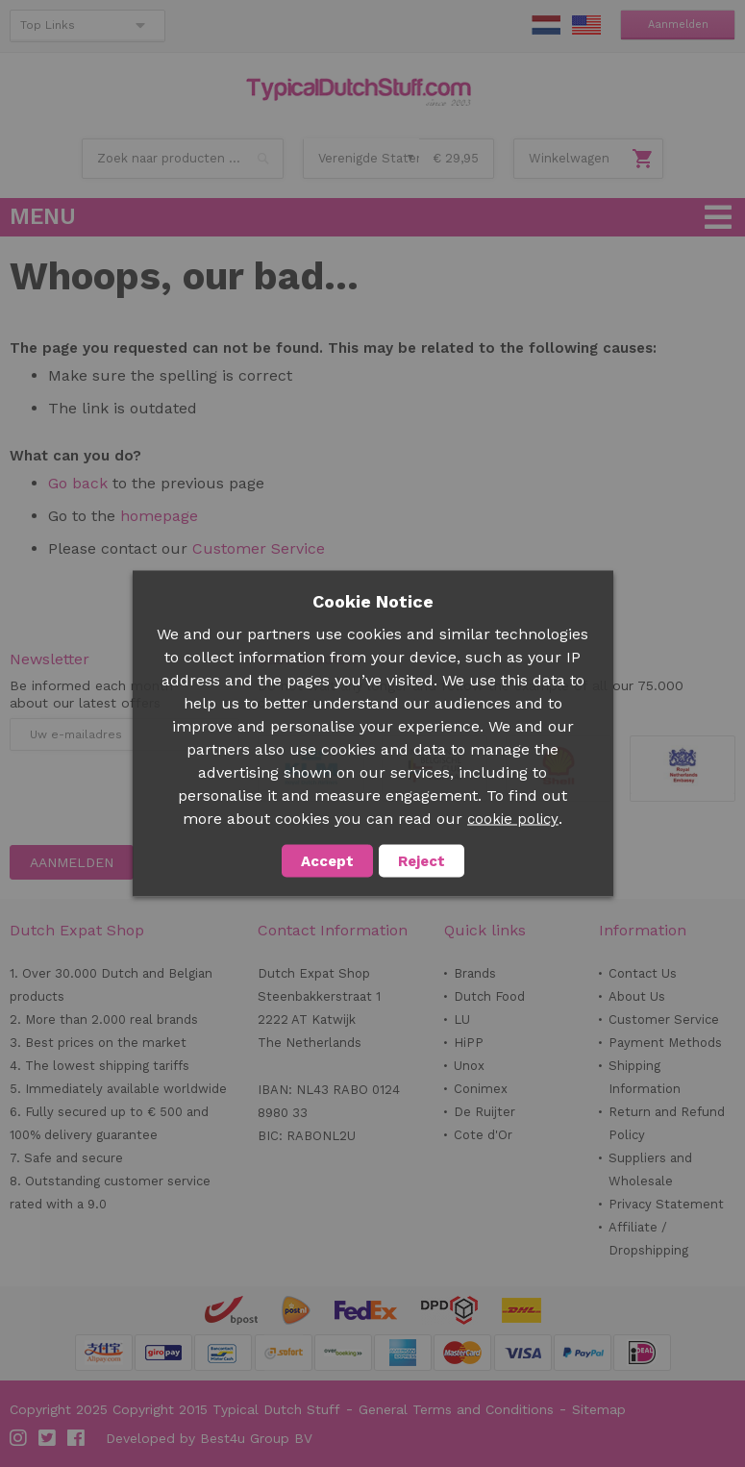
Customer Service (258, 548)
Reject (421, 861)
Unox (469, 1065)
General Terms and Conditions (456, 1409)
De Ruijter (484, 1112)
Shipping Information (644, 1077)
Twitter (48, 1438)
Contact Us (642, 973)
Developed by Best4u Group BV (209, 1438)
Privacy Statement (666, 1204)
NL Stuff (546, 25)
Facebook (77, 1438)
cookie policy (513, 819)
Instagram (19, 1438)
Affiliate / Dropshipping (648, 1238)
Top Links (47, 25)
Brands (475, 973)
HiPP (469, 1042)
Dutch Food (489, 996)
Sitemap (599, 1409)
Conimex (481, 1089)
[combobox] (183, 158)
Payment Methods (665, 1042)
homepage (159, 516)
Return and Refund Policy (666, 1123)
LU (462, 1019)
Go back (78, 483)
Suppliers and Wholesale (650, 1169)
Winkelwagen (569, 158)
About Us (636, 996)
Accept (327, 861)
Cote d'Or (483, 1135)
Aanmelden (678, 24)
